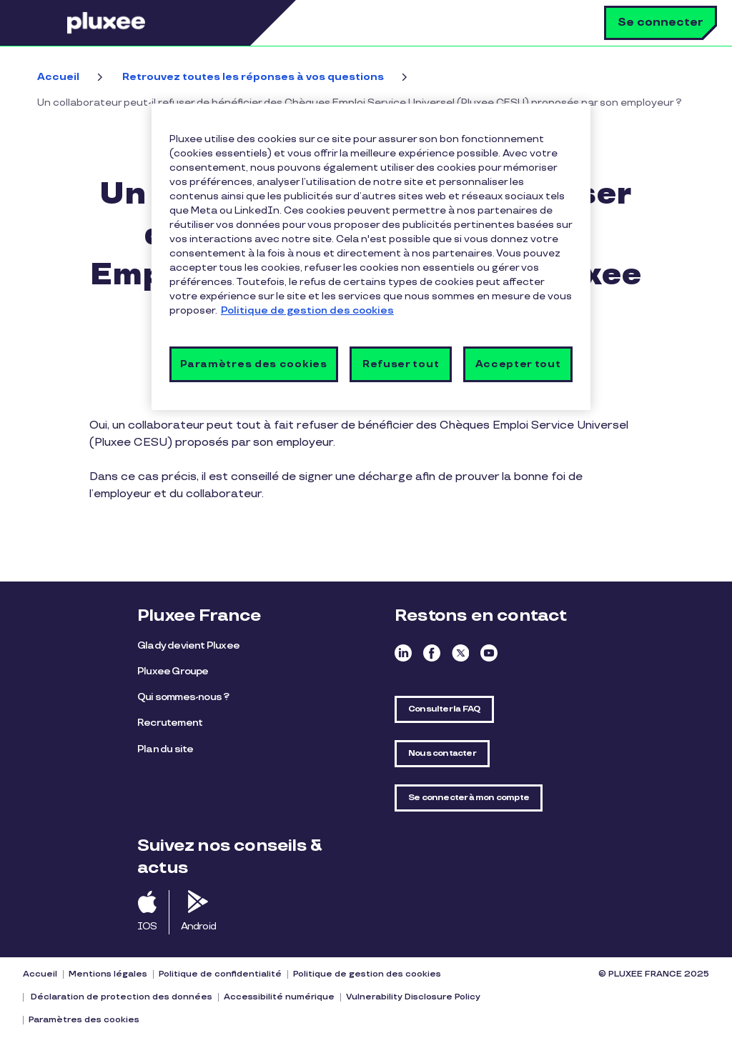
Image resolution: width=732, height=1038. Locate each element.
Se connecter (660, 22)
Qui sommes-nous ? (183, 697)
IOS (147, 926)
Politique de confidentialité (220, 974)
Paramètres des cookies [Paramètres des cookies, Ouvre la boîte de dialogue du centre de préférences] (253, 364)
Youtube (489, 653)
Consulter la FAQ (444, 709)
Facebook (431, 653)
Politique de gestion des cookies (367, 974)
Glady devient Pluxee (188, 645)
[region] (371, 257)
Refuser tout (400, 364)
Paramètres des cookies (84, 1019)
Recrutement (169, 723)
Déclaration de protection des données (120, 997)
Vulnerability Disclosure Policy (413, 997)
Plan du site (165, 749)
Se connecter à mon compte (468, 797)
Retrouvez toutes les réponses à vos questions (253, 77)
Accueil (58, 77)
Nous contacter (442, 753)
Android (198, 926)
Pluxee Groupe (173, 671)
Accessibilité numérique (279, 997)
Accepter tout (518, 364)
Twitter (460, 653)
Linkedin (403, 653)
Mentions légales (108, 974)
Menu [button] (46, 23)
